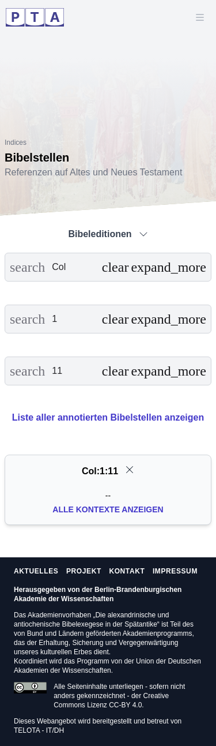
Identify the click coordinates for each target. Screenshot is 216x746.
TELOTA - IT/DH (39, 730)
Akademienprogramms (157, 633)
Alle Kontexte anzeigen (107, 509)
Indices (15, 142)
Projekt (83, 571)
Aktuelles (36, 571)
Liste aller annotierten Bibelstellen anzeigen (108, 417)
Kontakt (127, 571)
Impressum (175, 571)
